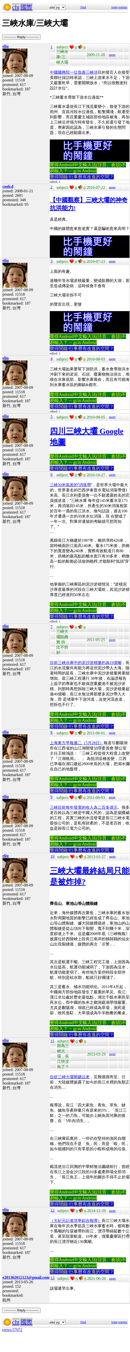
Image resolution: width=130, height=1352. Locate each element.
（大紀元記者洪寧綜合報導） (76, 1220)
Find (83, 7)
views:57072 (12, 1330)
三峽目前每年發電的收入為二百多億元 (84, 807)
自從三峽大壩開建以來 (70, 1077)
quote (112, 55)
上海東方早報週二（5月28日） (77, 743)
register (122, 7)
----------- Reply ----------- (21, 37)
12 (53, 1210)
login (114, 7)
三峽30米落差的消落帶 (71, 485)
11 (52, 1041)
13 (53, 1278)
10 (53, 856)
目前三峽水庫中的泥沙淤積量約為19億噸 (86, 663)
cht (15, 7)
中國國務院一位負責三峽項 (74, 72)
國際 (26, 7)
